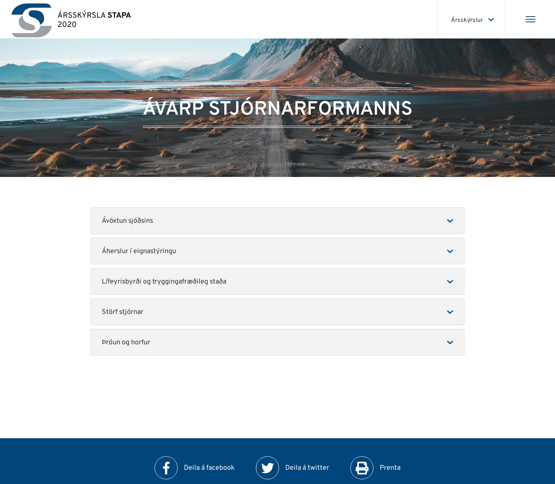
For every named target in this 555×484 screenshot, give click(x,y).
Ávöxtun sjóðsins (127, 221)
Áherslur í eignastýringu (139, 251)
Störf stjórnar (122, 312)
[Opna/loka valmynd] (530, 19)
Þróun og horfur (126, 342)
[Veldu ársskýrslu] (471, 19)
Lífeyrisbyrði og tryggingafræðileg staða (164, 281)
